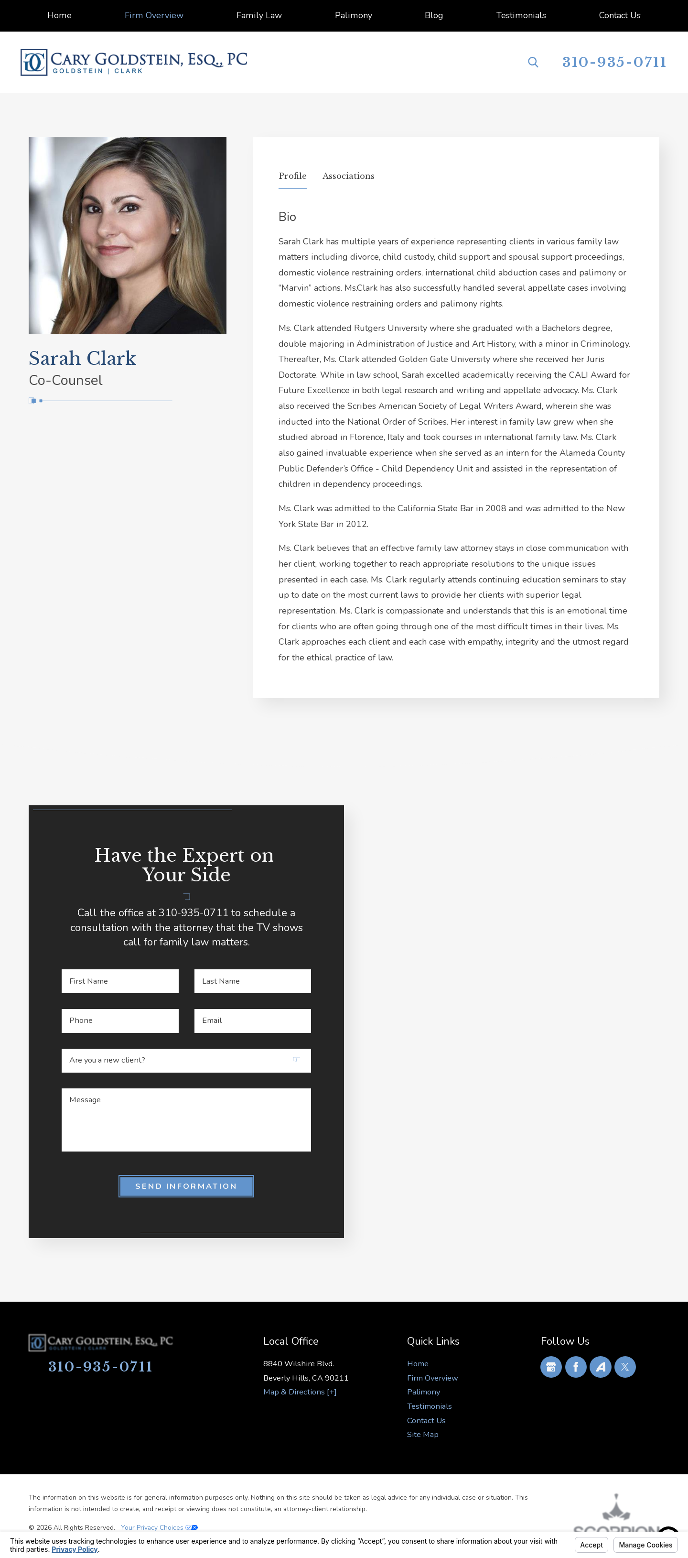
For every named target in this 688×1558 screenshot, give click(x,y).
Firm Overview (432, 1377)
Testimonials (429, 1406)
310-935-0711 (614, 62)
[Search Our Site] (533, 62)
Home (418, 1363)
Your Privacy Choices (159, 1527)
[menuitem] (59, 16)
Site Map (423, 1434)
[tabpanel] (456, 437)
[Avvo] (600, 1367)
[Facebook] (576, 1367)
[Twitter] (625, 1367)
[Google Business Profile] (551, 1367)
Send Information (186, 1186)
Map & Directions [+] (300, 1391)
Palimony (423, 1391)
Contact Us (426, 1420)
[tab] (293, 179)
